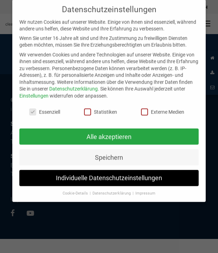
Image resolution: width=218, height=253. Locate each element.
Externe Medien (162, 107)
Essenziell (44, 107)
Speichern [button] (109, 153)
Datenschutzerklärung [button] (112, 188)
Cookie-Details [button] (76, 188)
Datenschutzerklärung (73, 84)
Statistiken (100, 107)
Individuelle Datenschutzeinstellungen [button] (109, 173)
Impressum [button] (145, 188)
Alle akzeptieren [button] (109, 132)
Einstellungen (34, 91)
